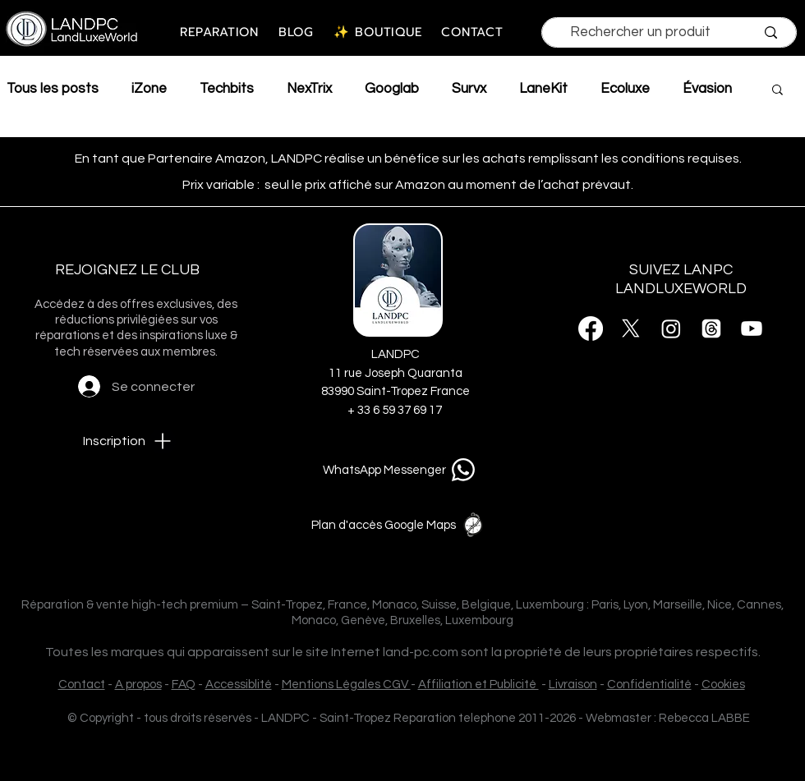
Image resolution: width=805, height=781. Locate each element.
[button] (777, 90)
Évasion (707, 88)
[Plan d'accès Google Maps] (400, 524)
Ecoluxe (625, 88)
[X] (631, 328)
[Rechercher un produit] (640, 32)
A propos (138, 684)
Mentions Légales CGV (346, 684)
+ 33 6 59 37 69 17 (395, 410)
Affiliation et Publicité (478, 684)
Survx (469, 88)
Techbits (227, 88)
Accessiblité (238, 684)
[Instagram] (671, 328)
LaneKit (543, 88)
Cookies (723, 684)
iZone (149, 88)
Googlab (392, 88)
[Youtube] (751, 328)
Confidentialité (649, 684)
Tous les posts (53, 88)
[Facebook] (590, 328)
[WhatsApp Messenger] (401, 469)
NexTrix (309, 88)
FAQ (184, 684)
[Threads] (711, 328)
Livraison (573, 684)
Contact (81, 684)
